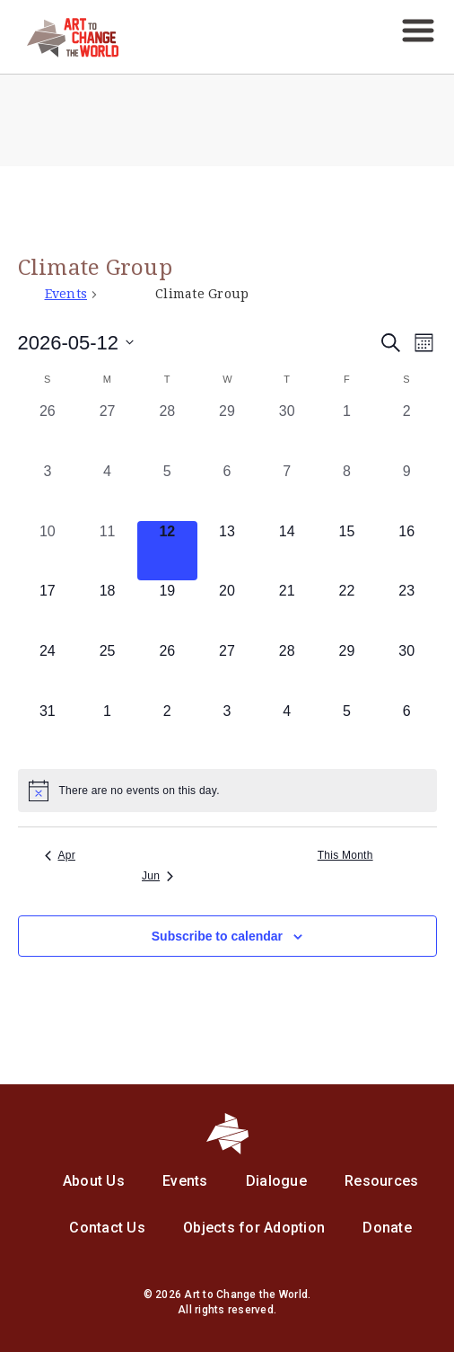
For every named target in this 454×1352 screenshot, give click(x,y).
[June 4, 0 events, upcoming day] (287, 731)
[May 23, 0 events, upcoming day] (407, 610)
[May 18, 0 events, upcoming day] (107, 610)
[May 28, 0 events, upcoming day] (287, 671)
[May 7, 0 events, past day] (287, 491)
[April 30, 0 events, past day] (287, 431)
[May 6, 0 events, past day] (227, 491)
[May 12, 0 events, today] (167, 551)
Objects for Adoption (254, 1227)
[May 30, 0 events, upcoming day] (407, 671)
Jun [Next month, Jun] (157, 876)
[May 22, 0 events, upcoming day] (347, 610)
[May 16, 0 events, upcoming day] (407, 551)
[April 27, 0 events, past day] (107, 431)
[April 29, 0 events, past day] (227, 431)
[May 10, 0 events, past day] (48, 551)
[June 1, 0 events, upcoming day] (107, 731)
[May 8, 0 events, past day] (347, 491)
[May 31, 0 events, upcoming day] (48, 731)
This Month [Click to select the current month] (345, 855)
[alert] (227, 790)
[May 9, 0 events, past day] (407, 491)
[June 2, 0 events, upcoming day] (167, 731)
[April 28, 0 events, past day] (167, 431)
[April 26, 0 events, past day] (48, 431)
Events (66, 294)
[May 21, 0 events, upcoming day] (287, 610)
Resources (381, 1180)
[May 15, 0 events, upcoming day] (347, 551)
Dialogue (276, 1180)
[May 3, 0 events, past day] (48, 491)
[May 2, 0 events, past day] (407, 431)
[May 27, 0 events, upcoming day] (227, 671)
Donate (387, 1227)
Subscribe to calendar (217, 936)
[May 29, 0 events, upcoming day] (347, 671)
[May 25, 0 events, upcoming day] (107, 671)
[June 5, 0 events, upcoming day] (347, 731)
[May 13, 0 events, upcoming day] (227, 551)
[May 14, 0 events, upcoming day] (287, 551)
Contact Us (107, 1227)
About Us (94, 1180)
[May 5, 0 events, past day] (167, 491)
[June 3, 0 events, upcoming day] (227, 731)
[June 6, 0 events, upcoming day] (407, 731)
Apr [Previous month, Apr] (60, 855)
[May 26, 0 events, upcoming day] (167, 671)
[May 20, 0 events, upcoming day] (227, 610)
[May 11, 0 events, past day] (107, 551)
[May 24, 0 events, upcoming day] (48, 671)
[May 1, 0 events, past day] (347, 431)
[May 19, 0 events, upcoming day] (167, 610)
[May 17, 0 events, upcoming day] (48, 610)
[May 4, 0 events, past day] (107, 491)
